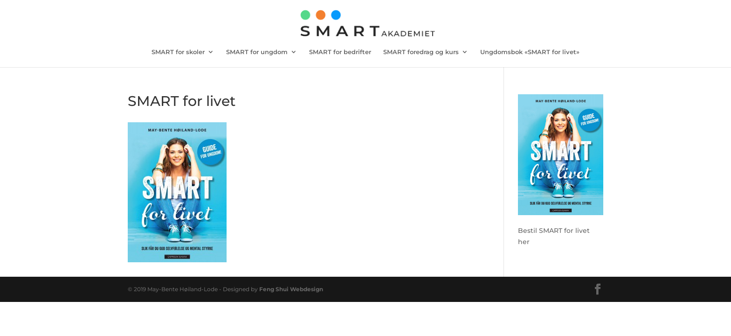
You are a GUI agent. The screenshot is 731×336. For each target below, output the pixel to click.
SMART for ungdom (257, 52)
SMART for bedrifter (340, 52)
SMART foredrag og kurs (421, 52)
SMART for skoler (178, 52)
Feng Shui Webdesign (291, 289)
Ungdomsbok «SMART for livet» (529, 52)
